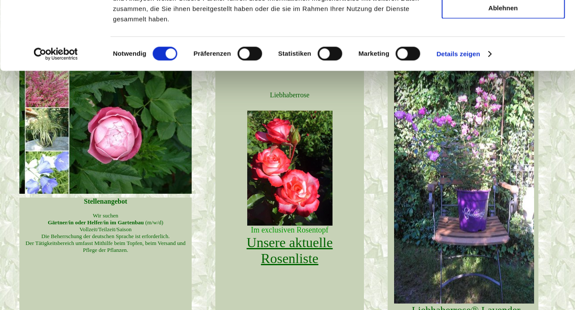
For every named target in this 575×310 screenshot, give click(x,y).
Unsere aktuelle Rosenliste (290, 250)
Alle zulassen (502, 21)
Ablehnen (503, 71)
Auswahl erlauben (503, 46)
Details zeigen (458, 117)
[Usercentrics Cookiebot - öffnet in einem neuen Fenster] (55, 118)
